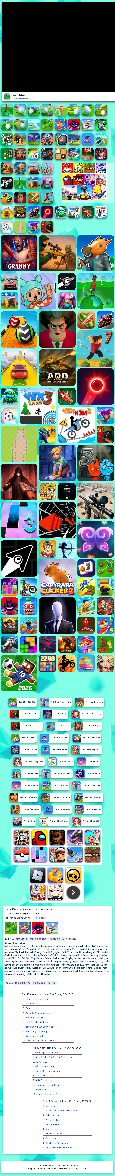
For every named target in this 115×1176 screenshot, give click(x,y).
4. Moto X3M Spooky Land (37, 1012)
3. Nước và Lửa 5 (42, 1061)
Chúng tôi (31, 1168)
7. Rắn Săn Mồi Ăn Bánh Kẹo (38, 1026)
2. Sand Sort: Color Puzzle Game (61, 1110)
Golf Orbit (35, 913)
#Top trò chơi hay (56, 939)
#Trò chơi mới (22, 939)
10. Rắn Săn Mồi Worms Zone (38, 1040)
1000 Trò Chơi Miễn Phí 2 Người (16, 913)
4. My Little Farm (52, 1119)
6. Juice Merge (51, 1129)
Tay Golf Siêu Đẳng (26, 958)
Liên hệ (84, 1168)
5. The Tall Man (51, 1124)
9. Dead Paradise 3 (33, 1036)
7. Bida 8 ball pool (43, 1080)
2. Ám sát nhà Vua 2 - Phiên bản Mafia (54, 1057)
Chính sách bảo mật (47, 1168)
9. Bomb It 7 (39, 1089)
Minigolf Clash (10, 958)
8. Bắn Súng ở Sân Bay (35, 1031)
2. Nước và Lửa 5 (32, 1003)
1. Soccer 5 (49, 1105)
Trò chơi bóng (39, 917)
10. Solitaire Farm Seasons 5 (58, 1147)
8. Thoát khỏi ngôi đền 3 (46, 1084)
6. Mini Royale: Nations (35, 1022)
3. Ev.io (27, 1008)
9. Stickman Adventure (56, 1142)
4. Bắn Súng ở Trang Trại (46, 1066)
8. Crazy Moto (50, 1138)
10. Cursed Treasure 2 (45, 1094)
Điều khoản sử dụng (68, 1168)
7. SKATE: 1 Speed (53, 1133)
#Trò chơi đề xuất (38, 939)
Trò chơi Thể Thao (22, 983)
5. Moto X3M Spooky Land (47, 1071)
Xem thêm (52, 983)
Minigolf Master (100, 955)
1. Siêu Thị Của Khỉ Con (35, 999)
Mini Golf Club (42, 958)
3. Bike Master (51, 1115)
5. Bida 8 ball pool (33, 1017)
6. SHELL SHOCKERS (43, 1075)
